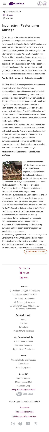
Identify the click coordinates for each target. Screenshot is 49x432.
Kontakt (24, 286)
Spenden (23, 323)
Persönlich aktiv (23, 315)
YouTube (28, 423)
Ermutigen (23, 327)
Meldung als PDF (36, 252)
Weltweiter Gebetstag (23, 345)
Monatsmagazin (23, 378)
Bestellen (23, 374)
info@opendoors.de (26, 298)
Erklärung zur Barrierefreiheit (24, 416)
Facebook (20, 423)
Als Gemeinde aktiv (23, 337)
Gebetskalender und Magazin (23, 360)
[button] (24, 268)
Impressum (24, 407)
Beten (23, 319)
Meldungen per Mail (23, 382)
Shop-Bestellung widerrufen (23, 390)
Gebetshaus (24, 364)
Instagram (12, 423)
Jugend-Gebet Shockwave (23, 349)
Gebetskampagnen (24, 367)
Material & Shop (23, 386)
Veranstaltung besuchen (23, 331)
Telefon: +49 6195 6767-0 (26, 294)
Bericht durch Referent (23, 342)
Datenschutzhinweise (26, 302)
